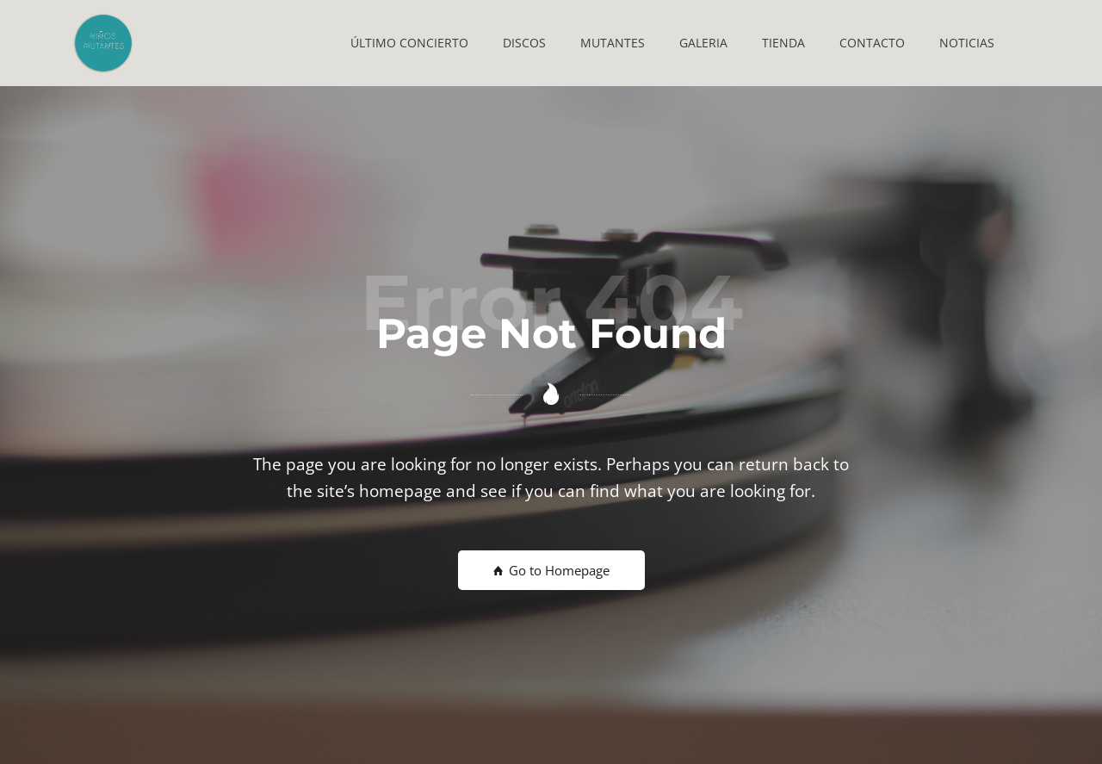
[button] (409, 43)
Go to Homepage (551, 570)
